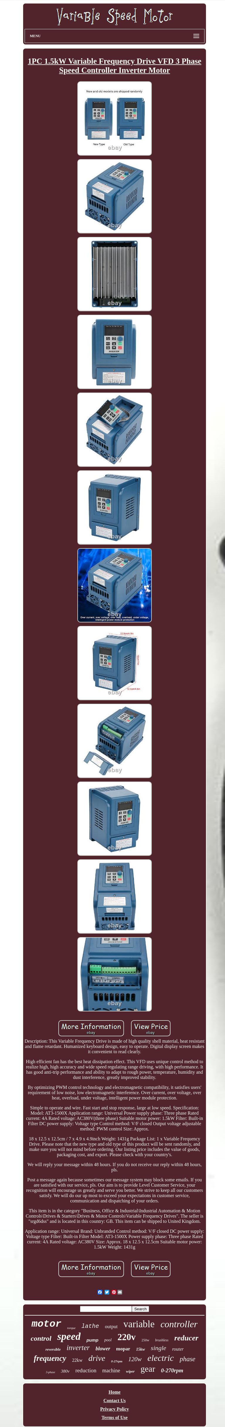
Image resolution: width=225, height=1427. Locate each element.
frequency (50, 1358)
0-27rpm (116, 1361)
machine (111, 1370)
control (41, 1338)
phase (187, 1359)
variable (138, 1324)
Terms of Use (114, 1417)
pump (92, 1340)
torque (71, 1328)
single (158, 1348)
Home (115, 1392)
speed (69, 1336)
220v (126, 1337)
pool (108, 1340)
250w (145, 1340)
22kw (77, 1360)
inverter (78, 1348)
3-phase (50, 1372)
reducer (186, 1338)
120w (135, 1359)
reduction (85, 1370)
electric (160, 1358)
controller (179, 1324)
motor (47, 1324)
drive (96, 1358)
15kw (140, 1349)
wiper (130, 1371)
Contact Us (114, 1400)
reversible (53, 1349)
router (177, 1349)
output (111, 1326)
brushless (161, 1340)
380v (65, 1371)
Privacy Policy (114, 1409)
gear (148, 1368)
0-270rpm (172, 1370)
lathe (90, 1326)
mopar (123, 1349)
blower (103, 1349)
